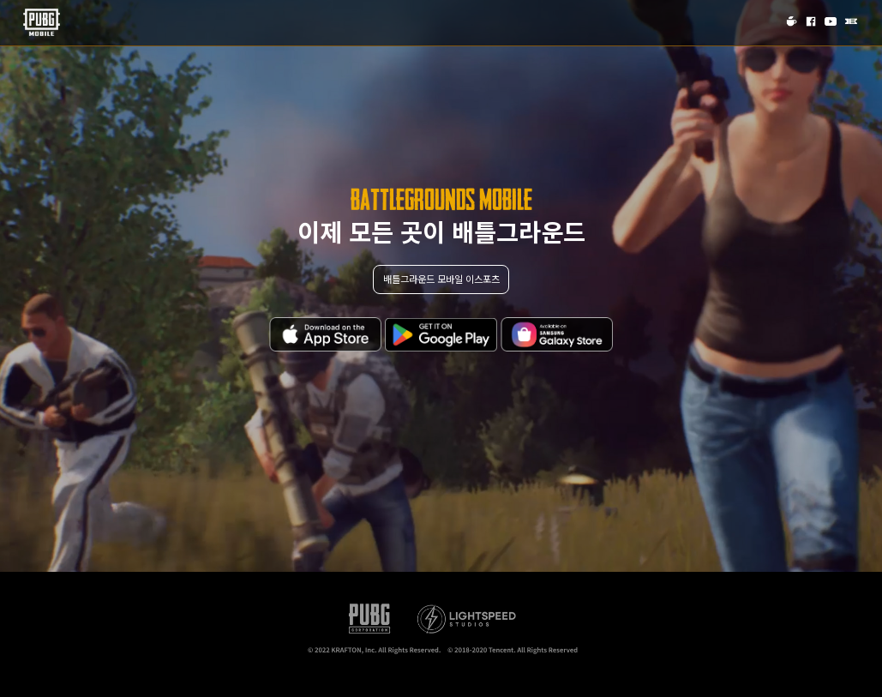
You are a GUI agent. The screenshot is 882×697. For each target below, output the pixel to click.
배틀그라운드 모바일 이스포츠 (441, 278)
